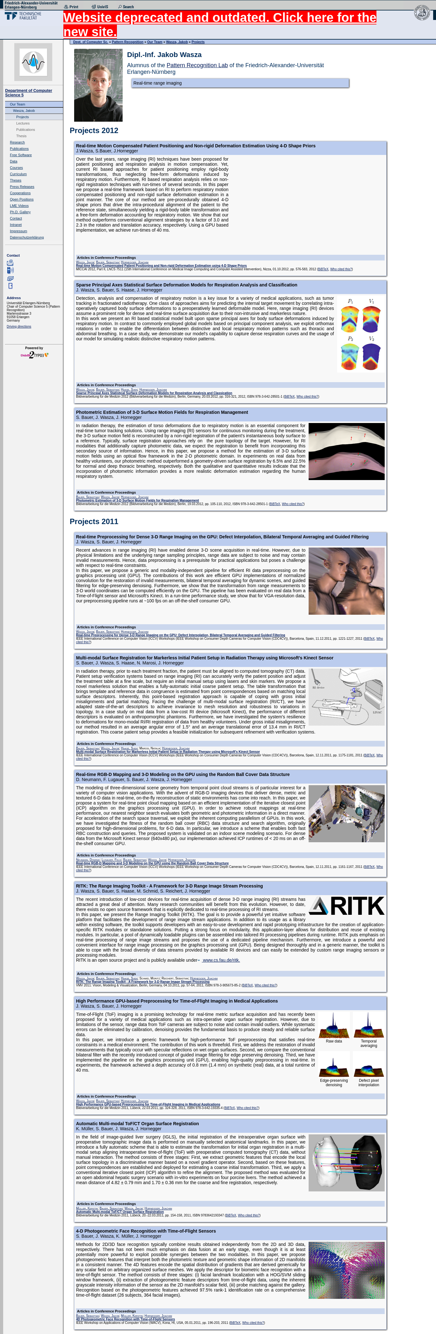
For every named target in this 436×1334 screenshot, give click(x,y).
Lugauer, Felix (111, 860)
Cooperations (20, 193)
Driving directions (19, 326)
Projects (22, 117)
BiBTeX (323, 269)
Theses (15, 180)
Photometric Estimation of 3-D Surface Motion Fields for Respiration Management (137, 500)
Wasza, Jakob (24, 110)
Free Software (21, 155)
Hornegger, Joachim (135, 262)
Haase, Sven (129, 389)
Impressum (18, 231)
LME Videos (19, 206)
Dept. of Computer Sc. (90, 42)
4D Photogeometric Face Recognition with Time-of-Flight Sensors (125, 1319)
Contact (16, 218)
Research (17, 142)
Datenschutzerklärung (27, 237)
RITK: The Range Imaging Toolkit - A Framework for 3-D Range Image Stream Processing (142, 982)
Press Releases (22, 187)
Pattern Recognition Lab (197, 65)
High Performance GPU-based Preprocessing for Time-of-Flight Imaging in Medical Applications (148, 1104)
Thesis (21, 136)
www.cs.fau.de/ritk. (218, 960)
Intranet (16, 225)
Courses (16, 168)
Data (13, 161)
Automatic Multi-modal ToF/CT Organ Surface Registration (120, 1212)
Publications (25, 129)
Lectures (22, 123)
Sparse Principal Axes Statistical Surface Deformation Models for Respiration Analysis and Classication (154, 393)
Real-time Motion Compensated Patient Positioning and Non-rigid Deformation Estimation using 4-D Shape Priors (161, 265)
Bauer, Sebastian (107, 262)
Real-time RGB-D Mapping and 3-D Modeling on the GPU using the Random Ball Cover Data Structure (152, 863)
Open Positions (22, 199)
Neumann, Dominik (88, 860)
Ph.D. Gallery (20, 212)
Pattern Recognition (128, 42)
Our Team (17, 104)
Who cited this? (341, 269)
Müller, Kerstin (87, 1208)
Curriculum (18, 174)
